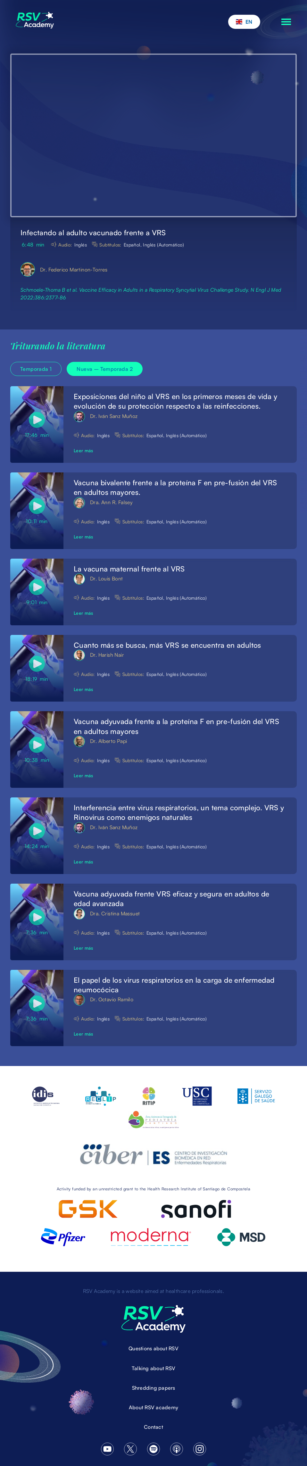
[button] (244, 22)
